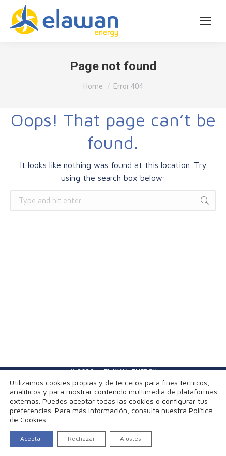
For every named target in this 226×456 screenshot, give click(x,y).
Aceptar (31, 439)
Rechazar (81, 439)
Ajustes (130, 439)
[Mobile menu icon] (205, 20)
